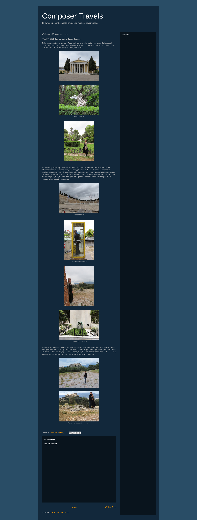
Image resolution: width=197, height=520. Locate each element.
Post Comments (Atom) (60, 512)
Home (74, 507)
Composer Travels (72, 16)
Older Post (110, 507)
